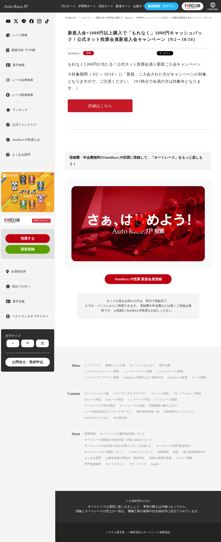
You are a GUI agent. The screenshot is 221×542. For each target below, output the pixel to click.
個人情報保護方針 (194, 451)
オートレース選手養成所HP (173, 445)
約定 (176, 451)
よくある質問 (92, 457)
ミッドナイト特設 (139, 399)
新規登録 (28, 249)
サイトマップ (137, 463)
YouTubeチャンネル (96, 417)
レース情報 (199, 377)
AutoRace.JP (70, 17)
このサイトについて (140, 451)
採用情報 (90, 433)
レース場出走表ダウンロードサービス (108, 411)
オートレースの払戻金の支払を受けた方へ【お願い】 (118, 445)
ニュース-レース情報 (169, 371)
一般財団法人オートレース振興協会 (148, 532)
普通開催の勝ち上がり (163, 405)
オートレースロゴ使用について (104, 451)
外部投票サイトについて (179, 411)
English (155, 463)
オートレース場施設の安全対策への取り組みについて (118, 439)
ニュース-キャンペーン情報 (101, 371)
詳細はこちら (100, 106)
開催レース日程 (115, 365)
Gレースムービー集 (96, 393)
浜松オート (104, 6)
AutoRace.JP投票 (177, 377)
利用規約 (163, 451)
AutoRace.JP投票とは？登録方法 (143, 377)
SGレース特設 (160, 393)
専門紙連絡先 (92, 463)
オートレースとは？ (142, 365)
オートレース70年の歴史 (99, 405)
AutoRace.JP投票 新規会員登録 (138, 279)
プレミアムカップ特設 (187, 393)
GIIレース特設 (114, 399)
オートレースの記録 (132, 405)
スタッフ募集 (184, 457)
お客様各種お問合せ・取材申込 (125, 457)
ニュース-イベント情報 (137, 371)
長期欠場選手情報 (160, 457)
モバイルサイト (115, 463)
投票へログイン (41, 220)
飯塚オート (121, 6)
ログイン (160, 6)
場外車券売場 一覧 (147, 411)
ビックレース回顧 (166, 399)
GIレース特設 (92, 399)
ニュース (86, 17)
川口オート (67, 6)
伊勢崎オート (86, 6)
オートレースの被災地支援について (122, 433)
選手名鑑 (164, 365)
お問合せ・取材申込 (27, 362)
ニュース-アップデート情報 (101, 377)
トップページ (92, 365)
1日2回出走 (120, 417)
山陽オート (139, 6)
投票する (28, 238)
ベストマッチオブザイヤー (130, 393)
